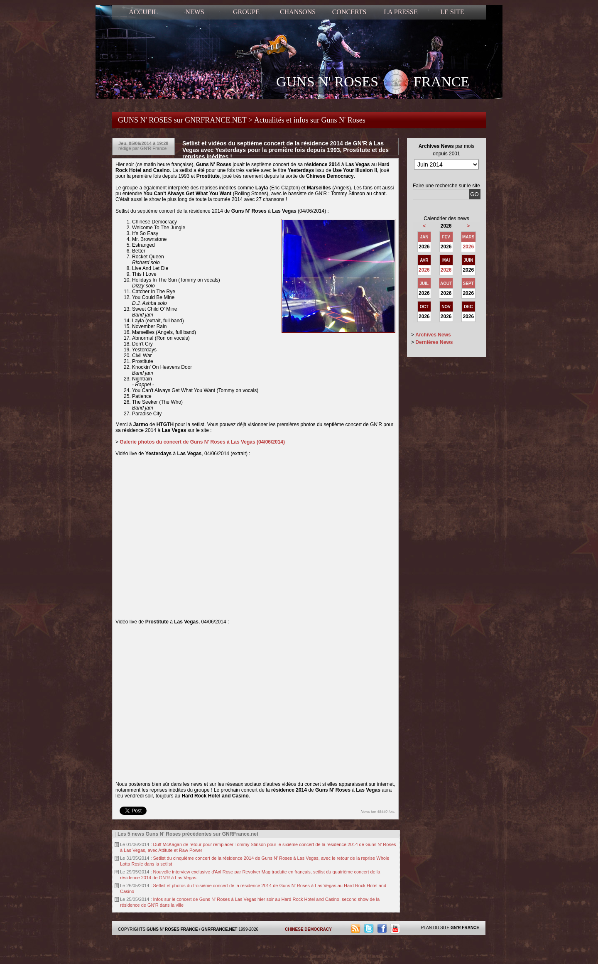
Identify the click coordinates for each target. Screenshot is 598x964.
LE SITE (452, 11)
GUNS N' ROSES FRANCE (372, 82)
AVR (424, 260)
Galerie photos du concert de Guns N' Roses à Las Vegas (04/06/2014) (202, 442)
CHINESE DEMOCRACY (308, 929)
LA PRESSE (400, 11)
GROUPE (246, 11)
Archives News (433, 335)
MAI (446, 260)
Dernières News (434, 342)
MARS (468, 237)
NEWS (194, 11)
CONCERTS (349, 11)
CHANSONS (298, 11)
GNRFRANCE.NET (219, 929)
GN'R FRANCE (465, 927)
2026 (468, 247)
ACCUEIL (143, 11)
